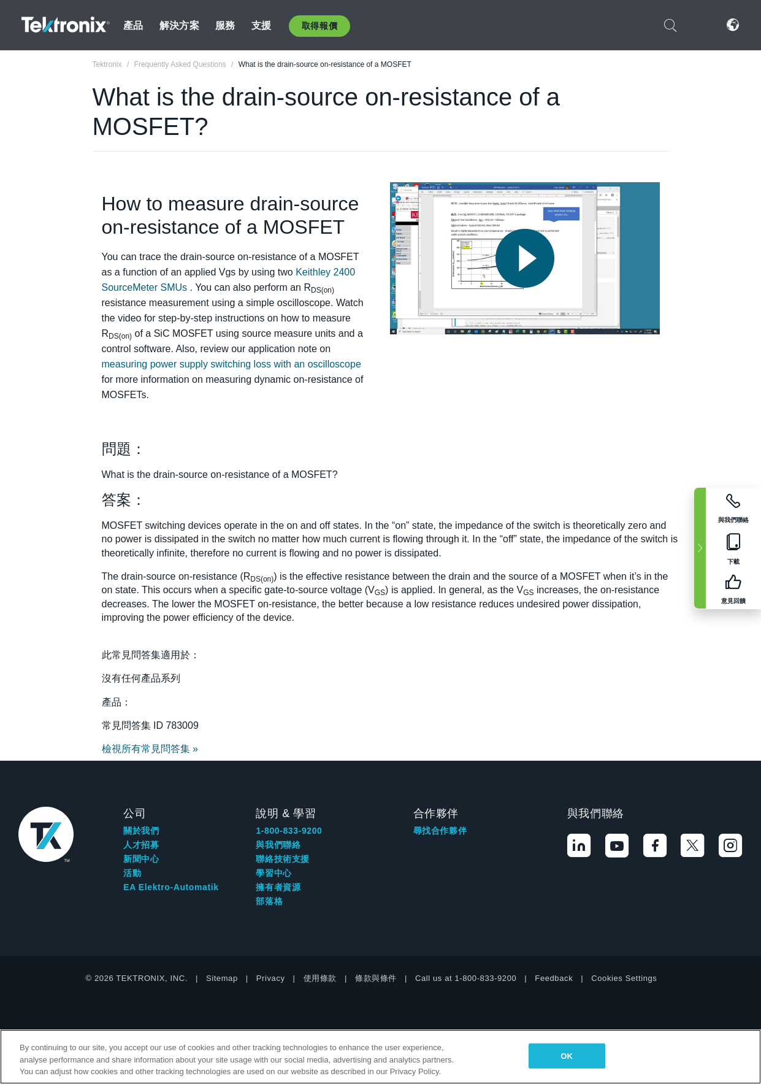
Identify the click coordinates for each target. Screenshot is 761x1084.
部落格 (269, 901)
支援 (261, 25)
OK (566, 1055)
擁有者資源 (278, 887)
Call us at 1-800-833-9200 (465, 978)
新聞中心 (141, 859)
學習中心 (273, 873)
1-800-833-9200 (289, 831)
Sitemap (222, 978)
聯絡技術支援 (283, 859)
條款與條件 (376, 978)
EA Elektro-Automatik (170, 887)
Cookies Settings (624, 978)
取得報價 (319, 26)
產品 (133, 25)
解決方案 (179, 25)
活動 (132, 873)
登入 (701, 25)
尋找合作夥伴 (440, 831)
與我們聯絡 (278, 845)
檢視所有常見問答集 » (150, 749)
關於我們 (141, 831)
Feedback (554, 978)
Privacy (270, 978)
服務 (225, 25)
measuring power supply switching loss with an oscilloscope (231, 364)
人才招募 (141, 845)
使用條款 (320, 978)
